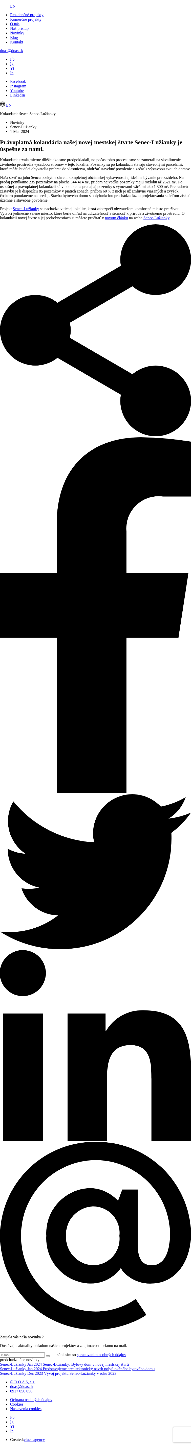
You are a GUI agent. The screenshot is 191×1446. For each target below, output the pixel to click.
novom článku (116, 218)
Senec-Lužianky (26, 209)
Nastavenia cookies (25, 1409)
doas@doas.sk (11, 51)
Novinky (17, 33)
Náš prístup (19, 28)
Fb (12, 59)
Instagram (18, 86)
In (11, 73)
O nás (14, 24)
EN (12, 6)
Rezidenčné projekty (27, 15)
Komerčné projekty (25, 19)
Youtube (17, 90)
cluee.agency (34, 1439)
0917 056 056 (21, 1391)
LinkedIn (17, 95)
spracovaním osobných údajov (101, 1355)
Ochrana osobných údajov (31, 1399)
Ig (11, 64)
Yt (12, 68)
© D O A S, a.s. (22, 1382)
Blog (14, 37)
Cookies (16, 1404)
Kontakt (16, 42)
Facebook (18, 81)
